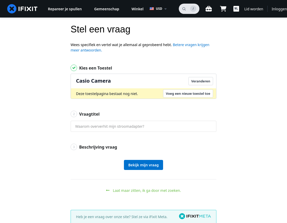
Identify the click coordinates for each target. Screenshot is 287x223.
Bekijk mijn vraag (143, 164)
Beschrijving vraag (94, 147)
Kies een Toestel (91, 68)
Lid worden (253, 8)
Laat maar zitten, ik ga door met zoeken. (143, 190)
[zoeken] (189, 9)
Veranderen (200, 81)
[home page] (22, 8)
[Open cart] (223, 9)
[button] (236, 9)
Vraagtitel (85, 114)
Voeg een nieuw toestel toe (188, 93)
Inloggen (279, 8)
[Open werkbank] (209, 9)
